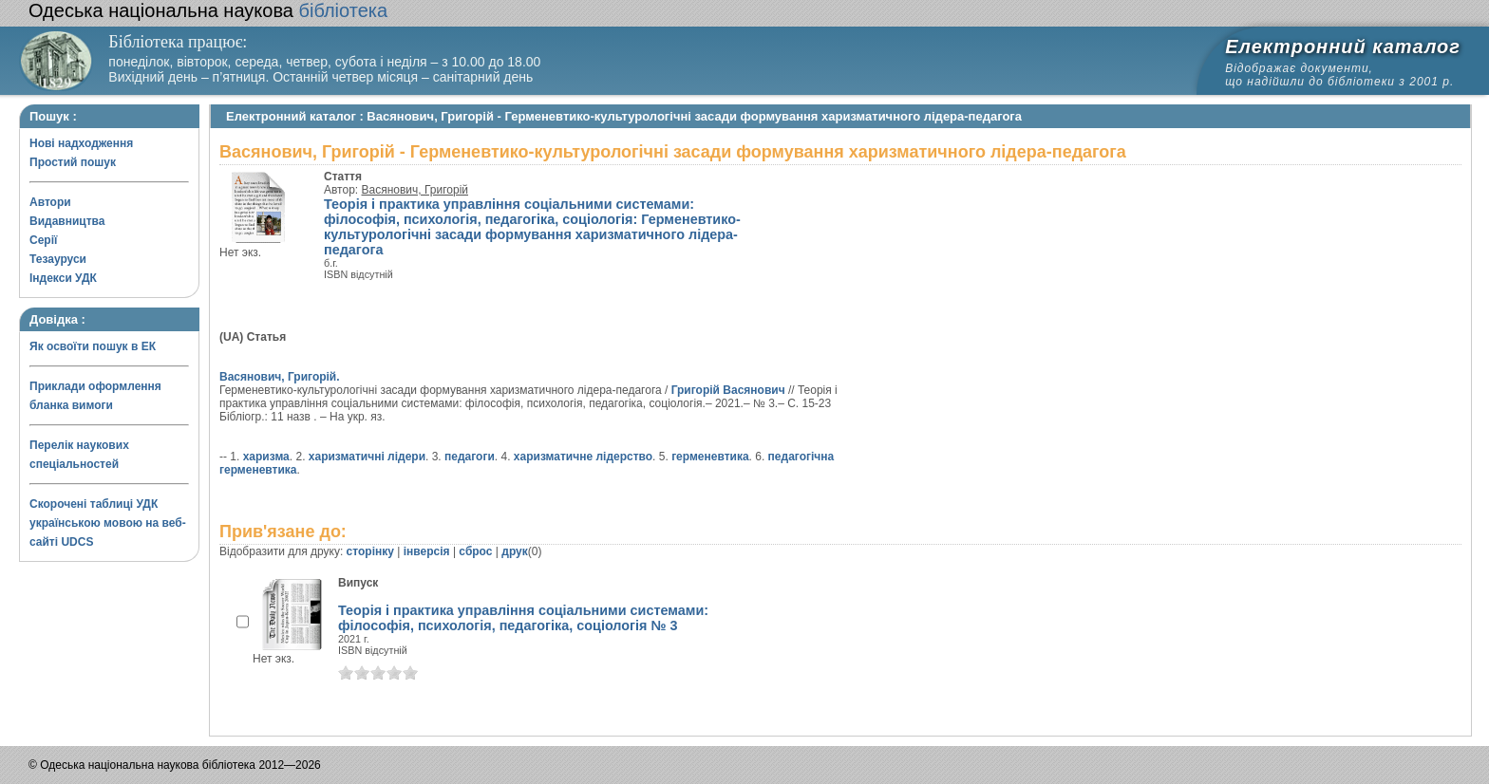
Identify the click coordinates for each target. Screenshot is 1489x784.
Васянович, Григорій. (279, 376)
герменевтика (709, 456)
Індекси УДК (63, 278)
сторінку (370, 551)
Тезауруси (57, 259)
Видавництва (66, 221)
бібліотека (207, 10)
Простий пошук (72, 162)
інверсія (427, 551)
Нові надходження (81, 143)
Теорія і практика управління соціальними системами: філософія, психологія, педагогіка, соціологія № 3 (523, 618)
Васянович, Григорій (415, 189)
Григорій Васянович (728, 390)
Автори (50, 202)
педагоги (469, 456)
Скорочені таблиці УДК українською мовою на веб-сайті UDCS (107, 523)
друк (514, 551)
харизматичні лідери (367, 456)
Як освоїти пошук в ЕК (92, 346)
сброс (475, 551)
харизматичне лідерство (583, 456)
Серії (43, 240)
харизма (266, 456)
